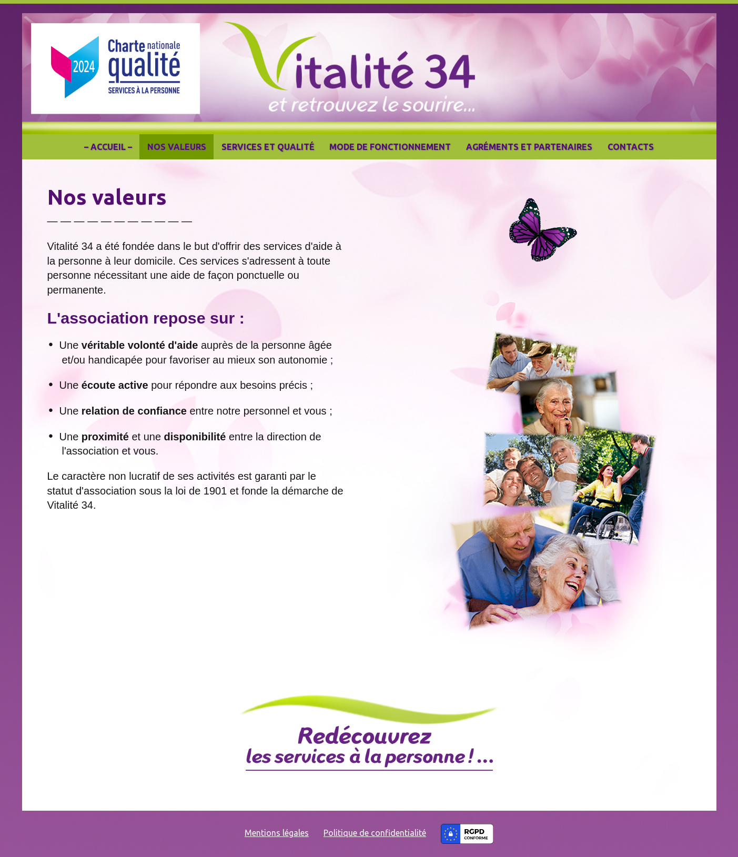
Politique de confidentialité (374, 833)
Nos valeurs (176, 147)
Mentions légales (277, 833)
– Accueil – (108, 147)
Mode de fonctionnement (390, 147)
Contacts (631, 147)
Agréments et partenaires (529, 147)
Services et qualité (268, 147)
